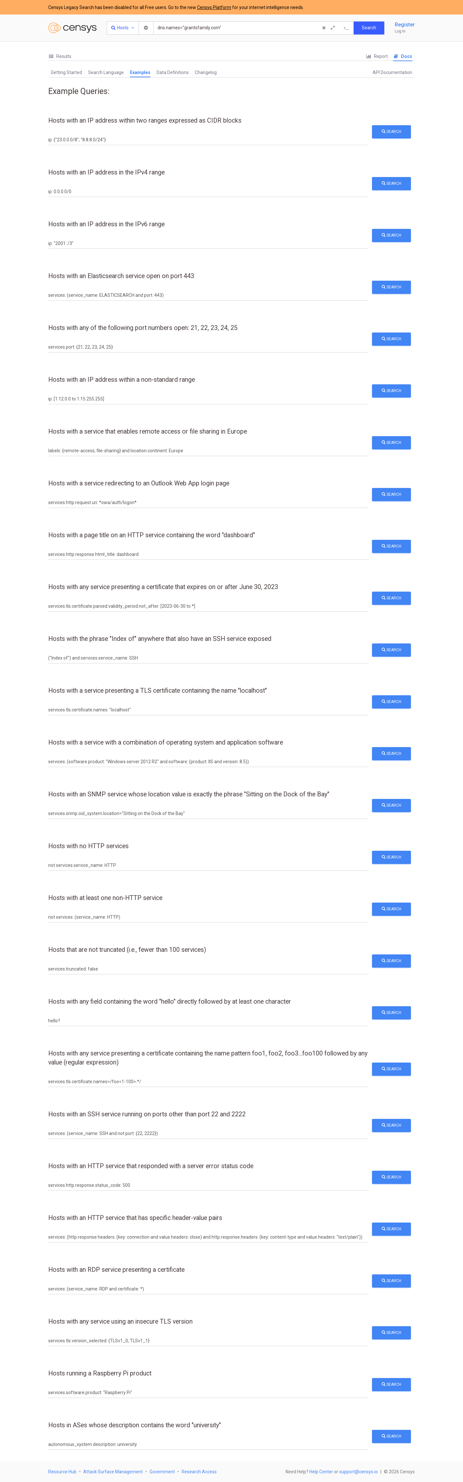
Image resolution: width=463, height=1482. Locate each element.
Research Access (199, 1471)
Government (162, 1471)
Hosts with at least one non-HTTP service (105, 898)
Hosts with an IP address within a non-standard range (121, 379)
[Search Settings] (146, 28)
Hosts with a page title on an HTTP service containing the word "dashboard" (151, 535)
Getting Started (66, 72)
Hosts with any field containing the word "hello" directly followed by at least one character (169, 1001)
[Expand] (333, 28)
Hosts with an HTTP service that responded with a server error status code (150, 1166)
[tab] (59, 56)
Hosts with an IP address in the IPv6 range (106, 224)
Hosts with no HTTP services (88, 846)
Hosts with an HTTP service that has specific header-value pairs (135, 1218)
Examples (140, 72)
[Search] (237, 28)
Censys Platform (214, 7)
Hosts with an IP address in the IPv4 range (106, 172)
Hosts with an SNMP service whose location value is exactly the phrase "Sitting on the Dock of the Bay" (188, 794)
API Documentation (392, 72)
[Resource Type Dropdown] (123, 28)
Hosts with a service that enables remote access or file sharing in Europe (147, 431)
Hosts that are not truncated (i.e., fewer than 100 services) (127, 949)
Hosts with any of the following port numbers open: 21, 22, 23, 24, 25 (143, 328)
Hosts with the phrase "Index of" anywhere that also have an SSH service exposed (159, 639)
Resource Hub (62, 1471)
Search (391, 131)
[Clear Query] (324, 28)
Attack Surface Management (113, 1471)
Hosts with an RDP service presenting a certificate (116, 1269)
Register (405, 25)
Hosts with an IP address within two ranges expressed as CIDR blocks (144, 120)
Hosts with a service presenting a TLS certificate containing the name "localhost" (157, 690)
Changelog (206, 72)
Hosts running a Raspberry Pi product (99, 1373)
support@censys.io (358, 1471)
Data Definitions (173, 72)
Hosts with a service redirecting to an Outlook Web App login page (138, 483)
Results (59, 56)
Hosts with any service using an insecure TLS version (120, 1321)
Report (377, 56)
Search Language (106, 72)
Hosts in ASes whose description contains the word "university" (134, 1425)
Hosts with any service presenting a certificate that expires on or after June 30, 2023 (163, 587)
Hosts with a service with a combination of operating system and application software (165, 742)
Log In (400, 31)
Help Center (321, 1471)
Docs (402, 56)
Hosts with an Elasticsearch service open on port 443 (121, 276)
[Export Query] (346, 28)
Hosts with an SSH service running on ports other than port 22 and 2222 (147, 1114)
